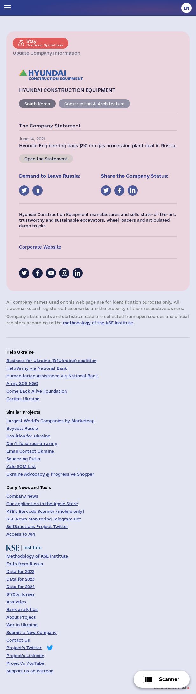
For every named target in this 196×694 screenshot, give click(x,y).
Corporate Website (40, 247)
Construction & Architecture (94, 103)
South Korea (37, 103)
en (186, 8)
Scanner (169, 679)
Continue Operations (44, 43)
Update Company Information (46, 53)
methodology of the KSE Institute (98, 322)
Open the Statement (45, 158)
